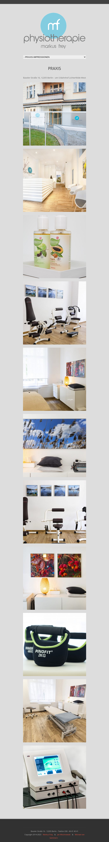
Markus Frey (48, 834)
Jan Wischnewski (64, 834)
